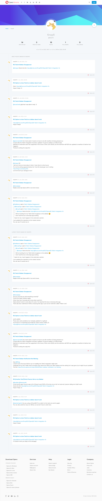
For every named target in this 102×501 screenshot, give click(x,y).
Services (33, 459)
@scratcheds (16, 104)
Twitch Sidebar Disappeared (31, 204)
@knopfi (18, 209)
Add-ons (32, 463)
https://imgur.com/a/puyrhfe (20, 168)
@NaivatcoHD (22, 382)
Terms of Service (71, 472)
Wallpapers (33, 467)
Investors (89, 470)
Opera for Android (11, 480)
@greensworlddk (17, 141)
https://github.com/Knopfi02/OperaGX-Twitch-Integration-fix (43, 68)
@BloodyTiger (18, 206)
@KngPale (16, 382)
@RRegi (18, 362)
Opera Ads (33, 470)
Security (69, 463)
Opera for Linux (10, 470)
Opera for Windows (11, 466)
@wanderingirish (17, 403)
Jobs (88, 467)
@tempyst (16, 68)
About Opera (90, 463)
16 (51, 42)
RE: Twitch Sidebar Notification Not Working (25, 358)
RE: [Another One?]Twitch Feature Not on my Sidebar (28, 379)
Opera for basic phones (12, 487)
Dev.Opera (51, 470)
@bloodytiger (16, 186)
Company (90, 459)
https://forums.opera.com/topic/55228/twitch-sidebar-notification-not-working (39, 367)
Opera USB (9, 475)
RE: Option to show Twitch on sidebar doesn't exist (27, 83)
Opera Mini (9, 483)
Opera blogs (52, 465)
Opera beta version (11, 472)
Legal (69, 459)
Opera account (34, 465)
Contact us (90, 474)
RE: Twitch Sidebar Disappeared (22, 64)
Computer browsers (11, 463)
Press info (89, 465)
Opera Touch (9, 485)
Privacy (69, 465)
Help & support (53, 463)
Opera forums (52, 467)
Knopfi (15, 61)
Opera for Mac (10, 468)
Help (50, 459)
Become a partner (91, 472)
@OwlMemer (16, 204)
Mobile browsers (10, 477)
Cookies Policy (71, 467)
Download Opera (11, 459)
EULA (68, 470)
